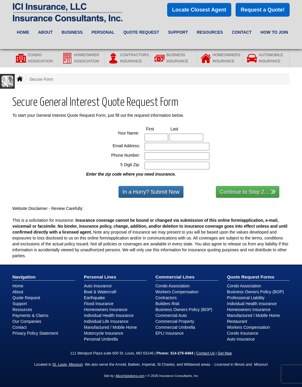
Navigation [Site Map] (24, 276)
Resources (22, 309)
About (17, 291)
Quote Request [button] (141, 32)
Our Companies (26, 321)
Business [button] (72, 32)
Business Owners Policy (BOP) (183, 309)
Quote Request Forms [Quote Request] (251, 276)
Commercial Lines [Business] (175, 276)
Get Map (225, 353)
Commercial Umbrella (175, 327)
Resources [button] (210, 32)
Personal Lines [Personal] (100, 276)
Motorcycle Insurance (103, 333)
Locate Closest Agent (199, 10)
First (155, 128)
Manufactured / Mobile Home (110, 327)
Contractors (166, 297)
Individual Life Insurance (106, 321)
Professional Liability (246, 297)
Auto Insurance (98, 286)
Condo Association (172, 286)
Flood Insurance (99, 303)
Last (179, 128)
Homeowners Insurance (106, 309)
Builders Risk (167, 303)
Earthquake (94, 297)
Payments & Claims (30, 315)
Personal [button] (102, 32)
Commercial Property (174, 321)
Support (19, 303)
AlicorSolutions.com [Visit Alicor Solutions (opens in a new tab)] (130, 376)
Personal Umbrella (101, 339)
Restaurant (237, 321)
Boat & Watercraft (100, 291)
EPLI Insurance (169, 333)
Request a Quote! (263, 10)
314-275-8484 (181, 353)
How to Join (274, 32)
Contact (242, 32)
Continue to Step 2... (248, 191)
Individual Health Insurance (109, 315)
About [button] (45, 32)
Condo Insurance (243, 333)
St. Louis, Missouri (67, 364)
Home (23, 32)
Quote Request (26, 297)
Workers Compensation (176, 291)
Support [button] (178, 32)
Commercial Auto (171, 315)
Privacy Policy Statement (35, 333)
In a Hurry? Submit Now (150, 192)
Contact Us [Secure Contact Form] (205, 353)
